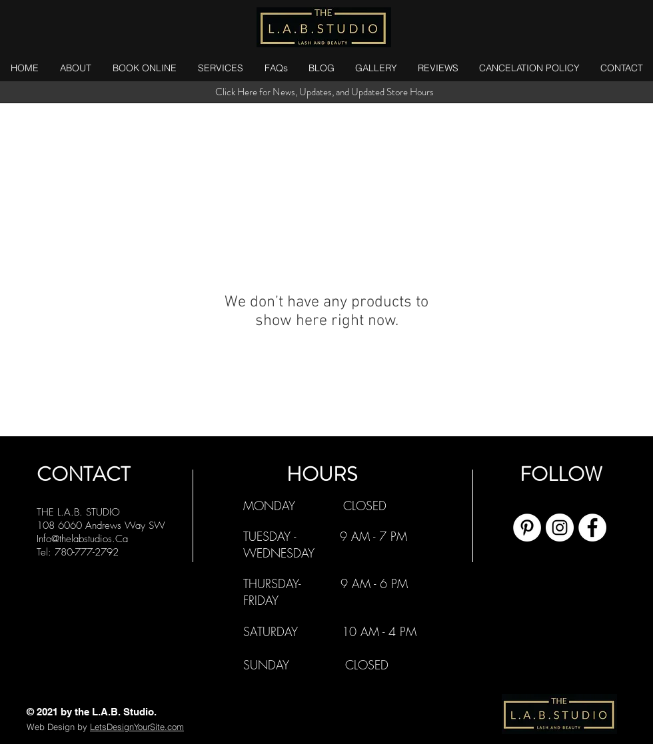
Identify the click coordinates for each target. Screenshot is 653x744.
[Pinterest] (527, 528)
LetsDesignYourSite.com (137, 726)
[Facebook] (592, 528)
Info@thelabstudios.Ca (82, 539)
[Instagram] (560, 528)
